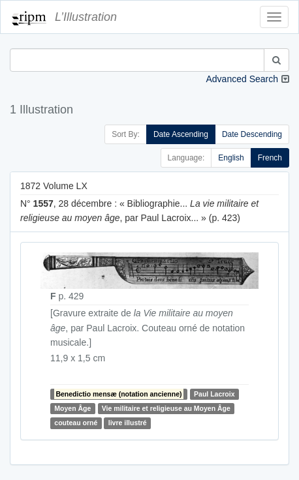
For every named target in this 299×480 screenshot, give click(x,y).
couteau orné (75, 423)
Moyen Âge (72, 408)
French (270, 157)
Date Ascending (180, 134)
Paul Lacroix (214, 394)
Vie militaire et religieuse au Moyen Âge (166, 408)
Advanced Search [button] (242, 79)
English (231, 157)
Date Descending (252, 134)
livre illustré (127, 423)
